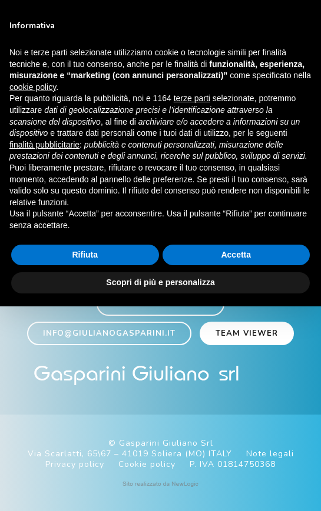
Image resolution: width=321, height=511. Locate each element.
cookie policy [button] (32, 87)
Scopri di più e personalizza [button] (160, 282)
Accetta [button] (236, 254)
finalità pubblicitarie (44, 144)
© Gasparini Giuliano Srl (160, 443)
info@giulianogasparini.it (109, 333)
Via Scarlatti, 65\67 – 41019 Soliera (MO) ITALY (130, 453)
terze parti (192, 98)
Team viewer (247, 333)
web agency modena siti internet (160, 483)
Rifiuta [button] (85, 254)
